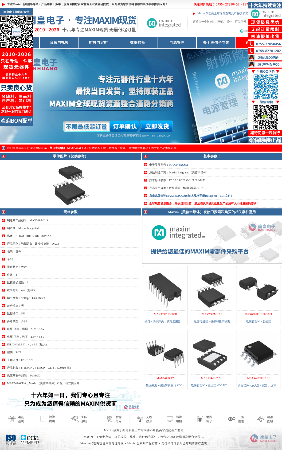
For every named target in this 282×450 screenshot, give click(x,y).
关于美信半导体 (216, 42)
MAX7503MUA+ (212, 314)
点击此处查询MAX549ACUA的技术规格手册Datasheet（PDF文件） (191, 195)
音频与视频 (59, 42)
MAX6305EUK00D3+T (258, 314)
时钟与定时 (98, 42)
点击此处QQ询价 (268, 57)
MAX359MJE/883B (165, 314)
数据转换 (137, 42)
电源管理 (176, 42)
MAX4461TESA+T (258, 378)
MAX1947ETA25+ (212, 378)
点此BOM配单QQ (268, 64)
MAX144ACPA (166, 378)
